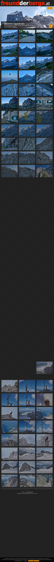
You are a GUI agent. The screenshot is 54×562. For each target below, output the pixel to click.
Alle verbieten (36, 560)
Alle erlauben (31, 560)
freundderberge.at (29, 492)
